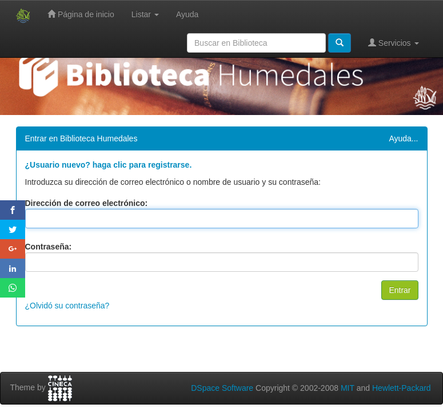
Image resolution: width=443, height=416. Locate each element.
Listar (145, 14)
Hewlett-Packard (401, 388)
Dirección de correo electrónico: (86, 203)
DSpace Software (222, 388)
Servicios (393, 42)
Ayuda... (403, 138)
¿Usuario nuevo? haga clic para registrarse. (108, 164)
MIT (347, 388)
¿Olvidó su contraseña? (67, 305)
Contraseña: (48, 246)
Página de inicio (80, 14)
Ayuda (187, 14)
